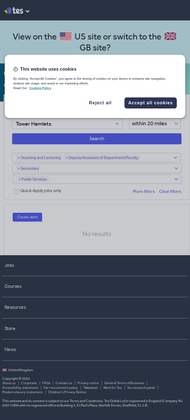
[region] (95, 86)
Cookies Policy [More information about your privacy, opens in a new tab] (40, 88)
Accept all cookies (150, 103)
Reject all (100, 103)
